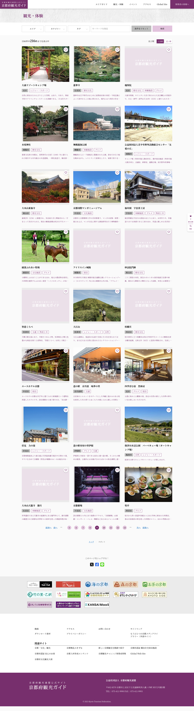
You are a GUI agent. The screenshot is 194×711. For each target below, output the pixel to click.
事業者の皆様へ (182, 4)
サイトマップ (136, 628)
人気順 (160, 41)
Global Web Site (138, 653)
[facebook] (97, 564)
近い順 (168, 41)
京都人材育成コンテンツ (77, 653)
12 (118, 527)
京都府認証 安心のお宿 (45, 653)
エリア (33, 28)
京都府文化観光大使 (43, 659)
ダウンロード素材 (42, 633)
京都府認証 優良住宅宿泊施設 (143, 647)
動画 (37, 628)
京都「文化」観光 (42, 647)
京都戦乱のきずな (74, 647)
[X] (92, 564)
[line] (102, 564)
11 (111, 527)
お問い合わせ (104, 628)
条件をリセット (141, 28)
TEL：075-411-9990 (115, 691)
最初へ (48, 527)
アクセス (147, 4)
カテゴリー (56, 28)
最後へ (145, 527)
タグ (79, 28)
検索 (162, 28)
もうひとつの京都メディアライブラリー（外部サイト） (144, 635)
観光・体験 (118, 4)
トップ (91, 542)
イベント (133, 4)
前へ (55, 527)
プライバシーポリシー (76, 633)
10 (104, 527)
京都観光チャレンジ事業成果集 (112, 653)
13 (125, 527)
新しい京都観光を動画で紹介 (111, 647)
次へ (139, 527)
